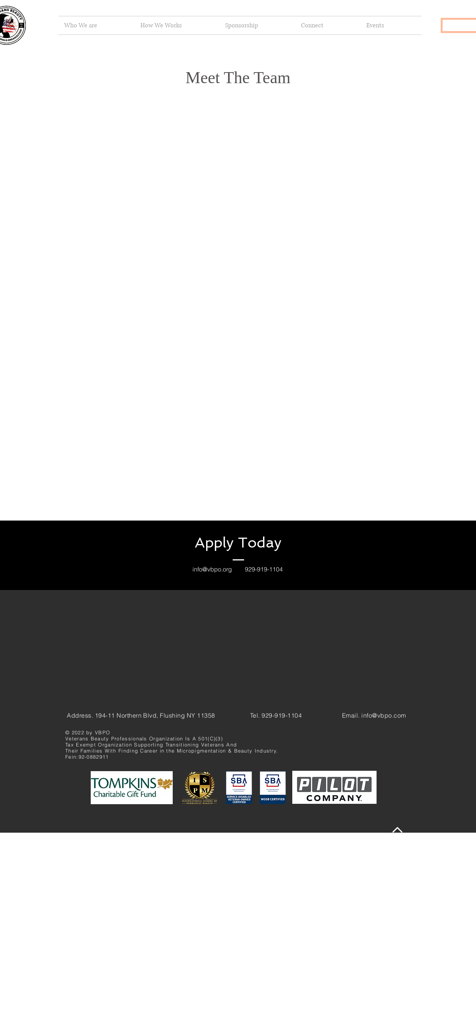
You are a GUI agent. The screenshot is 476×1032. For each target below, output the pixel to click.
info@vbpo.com (383, 715)
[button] (96, 25)
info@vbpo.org (212, 569)
